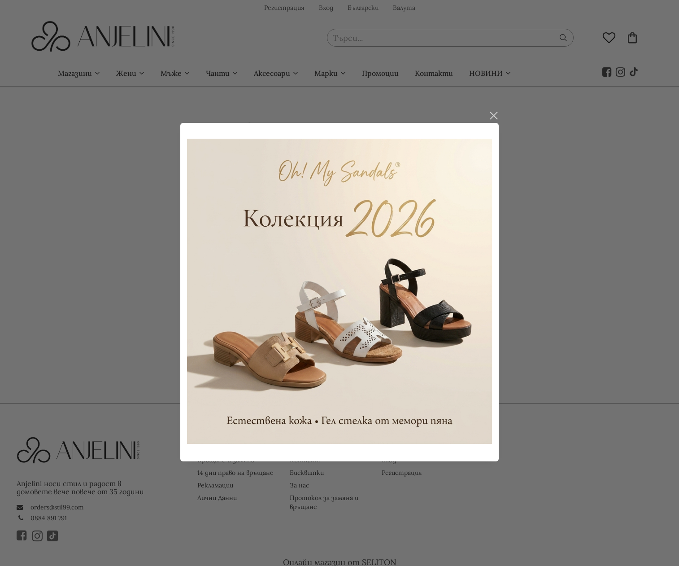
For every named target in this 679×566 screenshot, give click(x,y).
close (493, 109)
